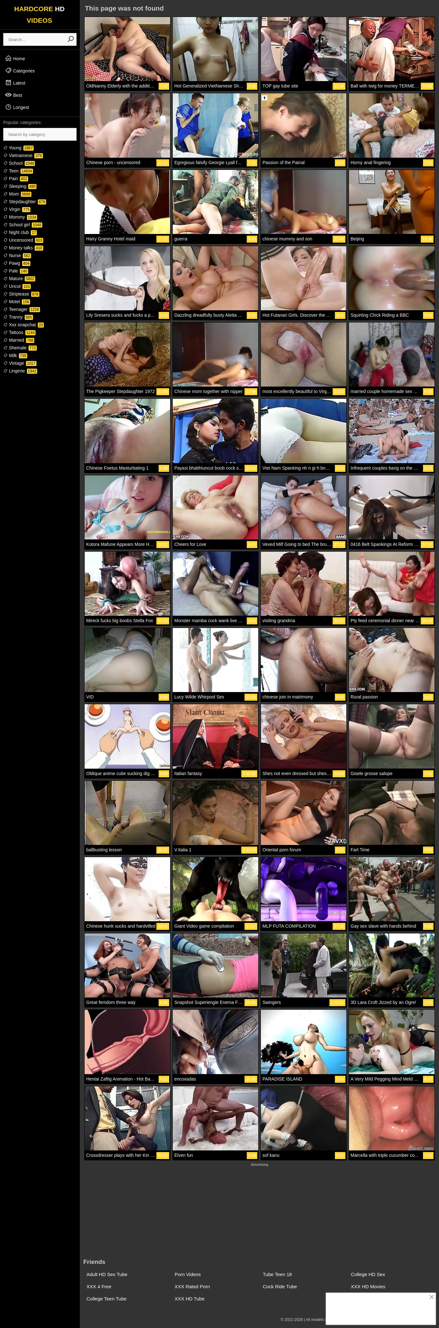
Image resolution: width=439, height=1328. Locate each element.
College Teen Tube (107, 1298)
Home (15, 58)
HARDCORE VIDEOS (39, 14)
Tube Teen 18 (277, 1274)
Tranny (18, 317)
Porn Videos (188, 1274)
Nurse (17, 255)
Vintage (20, 363)
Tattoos (19, 332)
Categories (20, 70)
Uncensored (23, 240)
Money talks (23, 247)
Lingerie (20, 370)
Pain (15, 178)
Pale (15, 270)
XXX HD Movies (368, 1286)
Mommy (20, 217)
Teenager (21, 309)
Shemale (20, 347)
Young (18, 147)
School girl (22, 224)
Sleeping (20, 186)
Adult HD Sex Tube (107, 1274)
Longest (17, 107)
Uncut (17, 286)
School (19, 163)
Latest (15, 82)
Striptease (21, 294)
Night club (20, 232)
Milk (15, 355)
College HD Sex (368, 1274)
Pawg (16, 263)
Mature (19, 278)
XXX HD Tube (189, 1298)
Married (18, 340)
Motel (16, 301)
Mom (17, 193)
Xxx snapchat (23, 324)
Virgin (16, 209)
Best (13, 94)
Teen (18, 170)
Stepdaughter (24, 201)
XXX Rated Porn (192, 1286)
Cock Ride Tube (280, 1286)
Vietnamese (23, 155)
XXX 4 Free (99, 1286)
